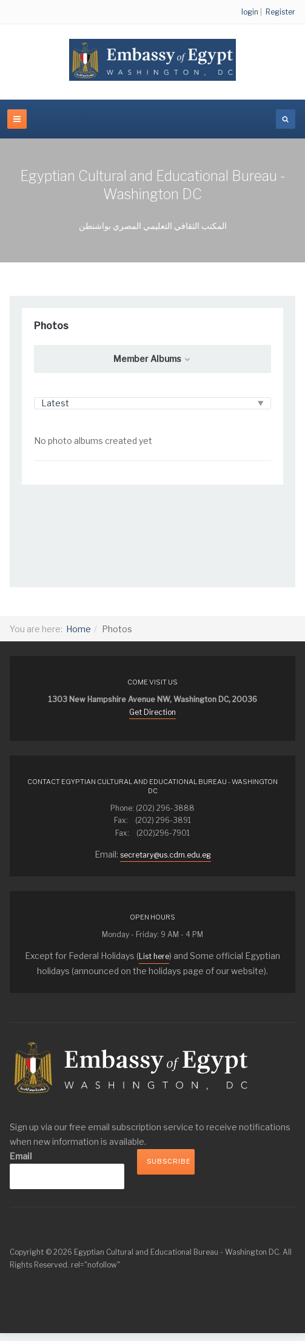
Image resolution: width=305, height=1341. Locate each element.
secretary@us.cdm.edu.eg (165, 854)
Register (280, 11)
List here (154, 956)
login (249, 11)
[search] (285, 119)
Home (78, 629)
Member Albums (152, 358)
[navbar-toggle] (17, 119)
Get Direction (152, 712)
